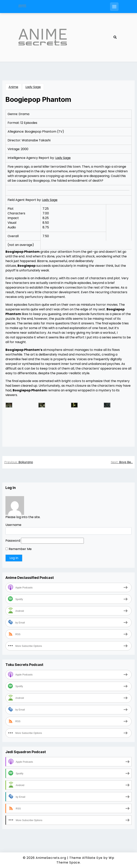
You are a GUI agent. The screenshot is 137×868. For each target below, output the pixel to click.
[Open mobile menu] (114, 6)
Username (13, 525)
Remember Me (18, 549)
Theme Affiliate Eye (85, 858)
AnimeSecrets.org (51, 858)
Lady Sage (33, 87)
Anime (13, 87)
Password (12, 540)
